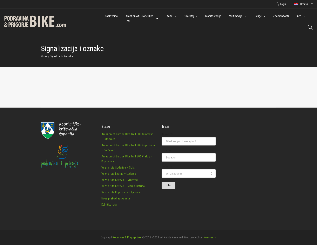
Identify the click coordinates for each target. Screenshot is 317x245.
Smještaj (189, 16)
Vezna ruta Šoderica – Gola (118, 167)
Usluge (258, 16)
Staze (169, 16)
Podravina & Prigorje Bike (127, 237)
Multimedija (235, 16)
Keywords (168, 133)
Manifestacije (213, 16)
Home (44, 56)
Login (283, 4)
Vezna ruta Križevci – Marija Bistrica (123, 185)
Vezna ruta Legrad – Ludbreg (118, 173)
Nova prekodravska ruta (115, 198)
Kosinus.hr (210, 237)
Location (167, 149)
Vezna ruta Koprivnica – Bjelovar (121, 191)
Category (167, 166)
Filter (168, 184)
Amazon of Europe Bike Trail (139, 18)
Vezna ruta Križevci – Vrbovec (119, 179)
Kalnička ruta (109, 204)
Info (299, 16)
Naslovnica (111, 16)
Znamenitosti (281, 16)
